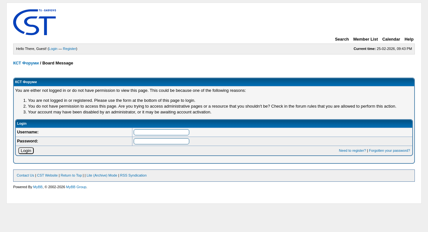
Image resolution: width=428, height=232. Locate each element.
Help (409, 39)
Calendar (391, 39)
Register (69, 49)
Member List (365, 39)
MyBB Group (76, 187)
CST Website (47, 175)
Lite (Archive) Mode (101, 175)
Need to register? (352, 150)
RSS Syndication (133, 175)
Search (342, 39)
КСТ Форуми (26, 63)
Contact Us (25, 175)
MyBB (37, 187)
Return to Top (71, 175)
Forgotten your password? (389, 150)
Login (53, 49)
